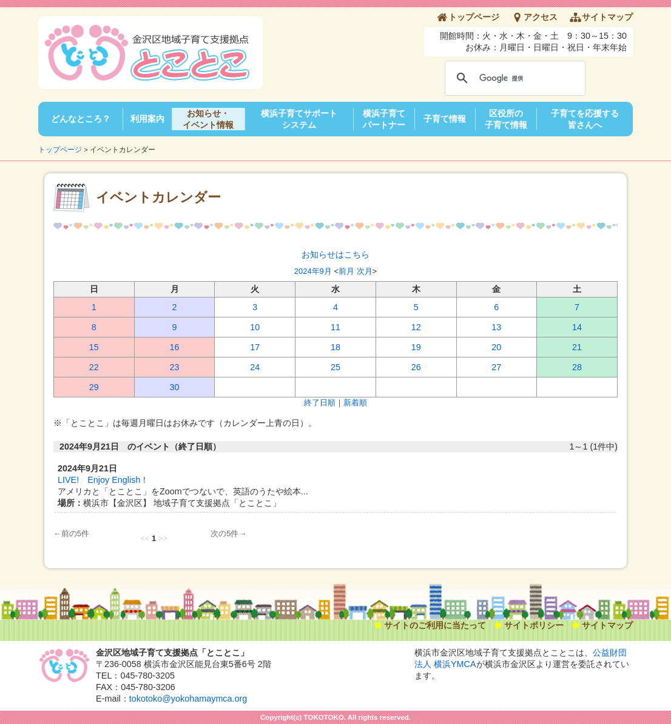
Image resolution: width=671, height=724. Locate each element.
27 (496, 367)
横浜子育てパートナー (384, 119)
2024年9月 (313, 271)
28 (577, 367)
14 (577, 327)
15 (94, 347)
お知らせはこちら (335, 254)
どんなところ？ (80, 119)
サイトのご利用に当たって (435, 625)
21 (577, 347)
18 (335, 347)
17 (255, 347)
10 (255, 327)
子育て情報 (444, 119)
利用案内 (147, 119)
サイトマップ (607, 17)
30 (175, 387)
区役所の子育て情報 (506, 119)
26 (416, 367)
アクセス (541, 17)
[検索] (513, 78)
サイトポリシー (534, 625)
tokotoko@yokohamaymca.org (188, 698)
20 (496, 347)
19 (416, 347)
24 (255, 367)
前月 (346, 271)
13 (496, 327)
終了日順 (320, 402)
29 (94, 387)
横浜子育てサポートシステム (299, 119)
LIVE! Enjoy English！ (103, 480)
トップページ (473, 17)
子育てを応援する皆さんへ (585, 119)
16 (175, 347)
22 (94, 367)
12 (416, 327)
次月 (365, 271)
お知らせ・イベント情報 (208, 119)
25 (335, 367)
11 (335, 327)
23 (175, 367)
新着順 (355, 402)
